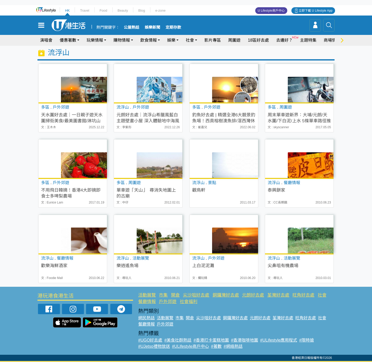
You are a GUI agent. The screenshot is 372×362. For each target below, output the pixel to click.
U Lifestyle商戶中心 (271, 10)
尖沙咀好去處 (196, 295)
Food (103, 10)
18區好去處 (258, 40)
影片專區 (212, 40)
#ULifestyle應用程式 (278, 340)
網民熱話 (146, 318)
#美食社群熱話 (177, 340)
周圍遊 (234, 40)
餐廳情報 (147, 301)
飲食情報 (148, 40)
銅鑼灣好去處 (226, 295)
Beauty (123, 10)
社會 (190, 40)
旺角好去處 (303, 295)
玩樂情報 (95, 40)
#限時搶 (306, 340)
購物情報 (121, 40)
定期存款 (173, 27)
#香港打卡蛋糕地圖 (211, 340)
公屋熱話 (131, 27)
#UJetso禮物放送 (154, 346)
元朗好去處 (253, 295)
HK (67, 10)
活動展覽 (147, 295)
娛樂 (171, 40)
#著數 (216, 346)
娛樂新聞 (152, 27)
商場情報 (332, 40)
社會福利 (188, 301)
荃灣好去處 (278, 295)
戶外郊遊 (167, 301)
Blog (141, 10)
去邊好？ (284, 40)
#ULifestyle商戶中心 (190, 346)
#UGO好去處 (150, 340)
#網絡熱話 (233, 346)
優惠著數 (68, 40)
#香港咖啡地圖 (244, 340)
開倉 (175, 295)
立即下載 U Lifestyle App (315, 10)
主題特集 (308, 40)
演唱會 (46, 40)
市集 (163, 295)
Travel (84, 10)
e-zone (160, 10)
